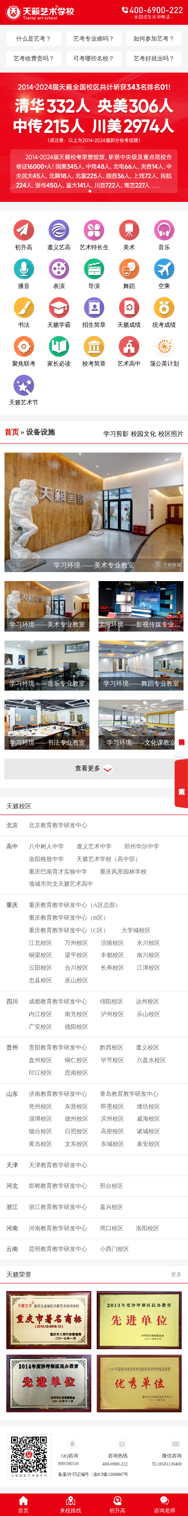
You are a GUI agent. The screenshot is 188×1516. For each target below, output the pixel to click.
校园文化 (143, 434)
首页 (11, 432)
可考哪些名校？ (93, 58)
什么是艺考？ (33, 38)
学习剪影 (116, 434)
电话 (138, 12)
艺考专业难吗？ (93, 38)
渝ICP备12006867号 (110, 1474)
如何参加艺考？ (154, 38)
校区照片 (171, 434)
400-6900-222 (115, 1463)
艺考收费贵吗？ (33, 58)
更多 (176, 1274)
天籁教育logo (49, 12)
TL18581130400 (167, 1463)
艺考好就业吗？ (154, 58)
